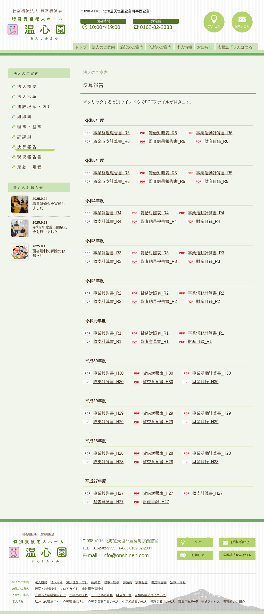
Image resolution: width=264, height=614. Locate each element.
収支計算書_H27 (207, 493)
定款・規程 (30, 167)
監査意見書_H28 (158, 462)
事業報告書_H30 (108, 373)
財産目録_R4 (208, 221)
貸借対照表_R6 (163, 133)
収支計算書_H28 (108, 462)
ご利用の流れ (78, 595)
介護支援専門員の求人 (103, 601)
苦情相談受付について (150, 595)
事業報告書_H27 (108, 493)
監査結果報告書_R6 (167, 141)
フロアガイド (69, 589)
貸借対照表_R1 (155, 333)
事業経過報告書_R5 (111, 173)
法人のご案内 (103, 47)
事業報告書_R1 (107, 333)
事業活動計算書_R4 (206, 213)
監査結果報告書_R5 (167, 181)
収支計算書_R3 (107, 261)
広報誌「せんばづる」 (237, 47)
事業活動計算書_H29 (211, 413)
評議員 (24, 137)
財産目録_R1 (200, 341)
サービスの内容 (102, 595)
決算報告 (27, 147)
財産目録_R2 (208, 301)
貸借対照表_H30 (158, 373)
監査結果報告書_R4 (159, 221)
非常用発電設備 (92, 589)
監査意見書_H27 (108, 502)
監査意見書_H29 (158, 422)
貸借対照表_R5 (163, 173)
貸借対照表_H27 (158, 493)
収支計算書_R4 (107, 221)
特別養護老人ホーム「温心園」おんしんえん (37, 28)
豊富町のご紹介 (234, 601)
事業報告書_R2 (107, 293)
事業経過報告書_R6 (111, 133)
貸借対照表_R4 (155, 213)
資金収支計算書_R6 (111, 141)
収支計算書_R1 (107, 341)
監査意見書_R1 (155, 341)
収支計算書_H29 (108, 422)
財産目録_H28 (205, 462)
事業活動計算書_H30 (211, 373)
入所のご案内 (159, 47)
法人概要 (27, 86)
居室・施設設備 (45, 589)
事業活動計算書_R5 (214, 173)
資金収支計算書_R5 (111, 181)
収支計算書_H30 (108, 382)
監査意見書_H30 (158, 382)
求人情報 (184, 47)
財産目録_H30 (205, 382)
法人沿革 (27, 96)
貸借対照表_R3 (155, 253)
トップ (81, 47)
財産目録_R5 (216, 181)
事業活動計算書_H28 (211, 453)
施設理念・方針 (35, 106)
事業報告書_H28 (108, 453)
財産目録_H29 (205, 422)
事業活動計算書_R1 (206, 333)
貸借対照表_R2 (155, 293)
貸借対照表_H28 (158, 453)
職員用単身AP (188, 601)
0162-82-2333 (156, 27)
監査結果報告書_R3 (159, 261)
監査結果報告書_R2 (159, 301)
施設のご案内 (131, 47)
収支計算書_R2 (107, 301)
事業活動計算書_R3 (206, 253)
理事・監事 (30, 126)
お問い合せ (242, 26)
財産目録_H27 (156, 502)
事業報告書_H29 (108, 413)
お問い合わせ (240, 542)
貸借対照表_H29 (158, 413)
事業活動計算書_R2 (206, 293)
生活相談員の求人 (134, 601)
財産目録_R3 (208, 261)
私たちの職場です (47, 601)
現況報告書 (30, 157)
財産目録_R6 (216, 141)
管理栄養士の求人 (162, 601)
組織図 (24, 116)
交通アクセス (210, 601)
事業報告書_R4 (107, 213)
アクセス (214, 26)
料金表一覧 (123, 595)
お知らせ (204, 47)
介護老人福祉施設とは (50, 595)
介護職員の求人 (74, 601)
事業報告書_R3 (107, 253)
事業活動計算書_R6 (214, 133)
